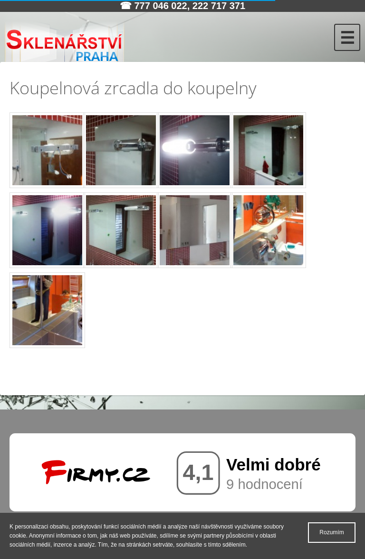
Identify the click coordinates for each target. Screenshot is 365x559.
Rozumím (331, 532)
